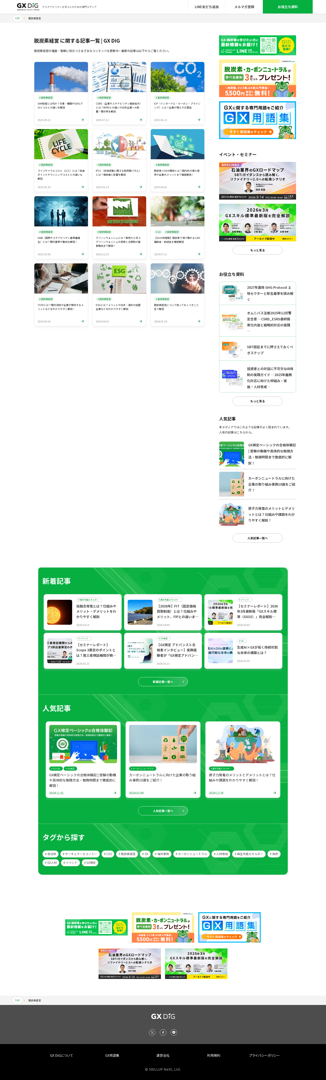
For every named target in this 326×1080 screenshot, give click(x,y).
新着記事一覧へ (163, 682)
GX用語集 (112, 1055)
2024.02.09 (136, 793)
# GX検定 (163, 638)
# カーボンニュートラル (142, 768)
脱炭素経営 (127, 854)
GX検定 (90, 862)
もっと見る (257, 250)
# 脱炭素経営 (46, 97)
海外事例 (162, 854)
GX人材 (51, 862)
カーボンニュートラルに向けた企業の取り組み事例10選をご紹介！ (162, 777)
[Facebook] (163, 1032)
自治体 (50, 854)
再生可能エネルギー (249, 854)
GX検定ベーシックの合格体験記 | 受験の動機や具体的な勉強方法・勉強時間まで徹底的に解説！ (82, 780)
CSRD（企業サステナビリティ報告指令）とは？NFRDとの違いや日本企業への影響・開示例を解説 (119, 107)
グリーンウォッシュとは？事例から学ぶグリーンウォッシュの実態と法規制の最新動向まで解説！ (118, 241)
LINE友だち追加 (207, 6)
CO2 (108, 854)
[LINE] (173, 1032)
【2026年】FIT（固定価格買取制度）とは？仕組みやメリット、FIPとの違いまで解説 (177, 614)
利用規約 (213, 1055)
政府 (274, 854)
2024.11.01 (56, 793)
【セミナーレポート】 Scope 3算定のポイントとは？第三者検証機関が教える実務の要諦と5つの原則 (96, 652)
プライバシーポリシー (264, 1055)
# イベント (244, 599)
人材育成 (221, 854)
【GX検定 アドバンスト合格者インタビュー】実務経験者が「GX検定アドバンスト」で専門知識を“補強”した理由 (177, 655)
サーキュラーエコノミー (80, 854)
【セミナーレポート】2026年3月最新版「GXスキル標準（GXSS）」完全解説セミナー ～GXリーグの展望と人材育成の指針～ (257, 617)
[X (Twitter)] (152, 1032)
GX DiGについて (61, 1055)
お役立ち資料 (288, 6)
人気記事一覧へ (257, 538)
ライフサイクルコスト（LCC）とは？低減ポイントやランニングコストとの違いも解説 (61, 174)
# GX (158, 231)
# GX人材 (55, 768)
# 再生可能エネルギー (88, 599)
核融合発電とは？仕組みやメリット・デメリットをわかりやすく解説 (96, 611)
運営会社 (163, 1055)
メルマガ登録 (244, 6)
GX (145, 854)
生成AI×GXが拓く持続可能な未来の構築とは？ (257, 650)
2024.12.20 (216, 793)
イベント (70, 862)
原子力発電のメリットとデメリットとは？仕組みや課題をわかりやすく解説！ (242, 777)
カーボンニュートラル (191, 854)
